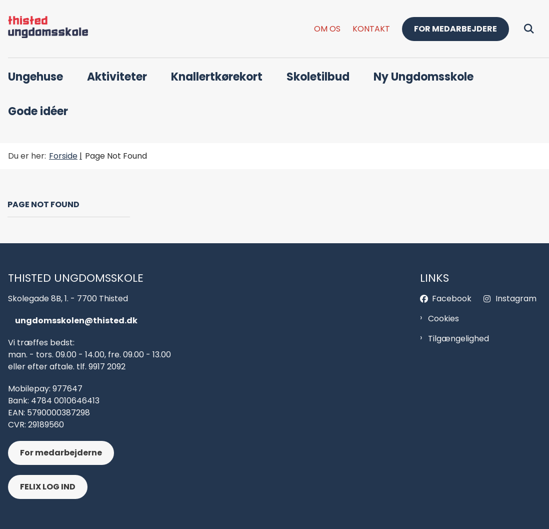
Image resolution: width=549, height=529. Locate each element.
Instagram (516, 298)
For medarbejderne (61, 452)
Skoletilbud (318, 77)
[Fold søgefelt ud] (529, 29)
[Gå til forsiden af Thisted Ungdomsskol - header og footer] (44, 29)
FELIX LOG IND (48, 486)
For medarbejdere (455, 29)
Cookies (443, 318)
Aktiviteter (117, 77)
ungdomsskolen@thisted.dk (76, 320)
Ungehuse (35, 77)
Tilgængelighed (458, 338)
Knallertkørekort (216, 77)
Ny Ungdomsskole (424, 77)
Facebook (452, 298)
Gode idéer (38, 111)
